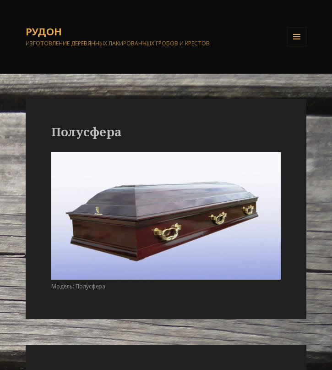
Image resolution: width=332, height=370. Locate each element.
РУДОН (44, 31)
